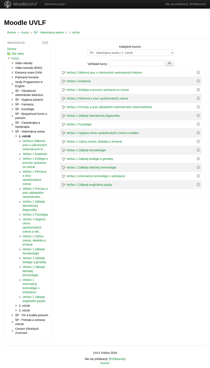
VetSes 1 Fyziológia (78, 124)
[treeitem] (27, 49)
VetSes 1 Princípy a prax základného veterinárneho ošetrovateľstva (109, 107)
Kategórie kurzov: (130, 46)
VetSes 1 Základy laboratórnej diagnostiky (93, 115)
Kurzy (15, 58)
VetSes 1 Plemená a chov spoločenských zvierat (97, 98)
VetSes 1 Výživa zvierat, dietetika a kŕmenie (94, 141)
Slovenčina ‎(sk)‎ (56, 4)
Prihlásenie (198, 4)
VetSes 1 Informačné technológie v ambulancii (95, 176)
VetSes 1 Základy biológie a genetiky (89, 158)
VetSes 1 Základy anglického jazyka (89, 184)
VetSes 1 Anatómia (78, 81)
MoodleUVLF (25, 4)
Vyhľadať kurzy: (98, 64)
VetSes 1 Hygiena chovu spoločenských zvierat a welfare (102, 133)
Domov (11, 49)
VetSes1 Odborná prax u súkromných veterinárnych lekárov (104, 72)
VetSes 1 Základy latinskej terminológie (91, 167)
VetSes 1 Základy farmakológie (86, 150)
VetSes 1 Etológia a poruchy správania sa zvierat (97, 89)
